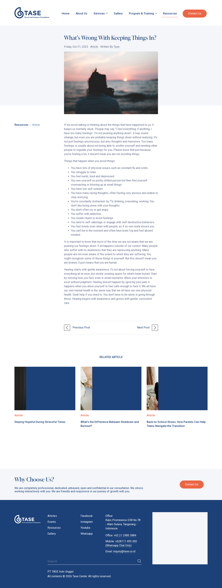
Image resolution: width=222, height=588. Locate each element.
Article (94, 46)
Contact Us (194, 13)
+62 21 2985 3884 (125, 535)
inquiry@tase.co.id (124, 551)
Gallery (118, 13)
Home (65, 13)
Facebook (87, 516)
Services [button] (99, 13)
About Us (81, 13)
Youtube (85, 527)
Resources (170, 13)
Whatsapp (87, 533)
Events (51, 521)
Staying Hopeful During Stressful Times (39, 422)
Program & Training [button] (142, 13)
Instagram (87, 521)
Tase (117, 46)
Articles (52, 516)
